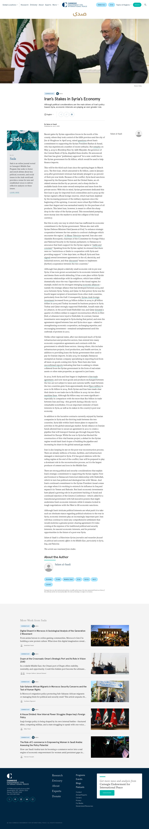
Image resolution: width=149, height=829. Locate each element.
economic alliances (91, 284)
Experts (48, 5)
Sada (61, 93)
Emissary (33, 4)
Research (25, 5)
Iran (111, 5)
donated (98, 309)
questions (82, 140)
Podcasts (80, 787)
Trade (58, 579)
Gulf (94, 579)
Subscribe (107, 793)
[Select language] (49, 114)
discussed (73, 260)
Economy (49, 579)
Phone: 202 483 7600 (14, 792)
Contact (79, 792)
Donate (137, 5)
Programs (80, 775)
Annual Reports (81, 795)
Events (79, 779)
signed (47, 257)
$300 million (95, 386)
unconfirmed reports (53, 365)
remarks (97, 146)
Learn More (14, 192)
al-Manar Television (73, 235)
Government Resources (84, 806)
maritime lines (50, 395)
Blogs (78, 783)
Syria (86, 579)
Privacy (78, 800)
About (41, 5)
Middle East (68, 579)
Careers (79, 798)
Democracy (101, 5)
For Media (79, 803)
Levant (48, 584)
